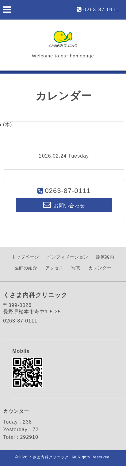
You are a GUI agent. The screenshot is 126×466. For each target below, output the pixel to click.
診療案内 (105, 256)
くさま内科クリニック (49, 457)
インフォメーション (67, 256)
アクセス (54, 267)
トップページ (25, 256)
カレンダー (100, 267)
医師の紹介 (25, 267)
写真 (76, 267)
